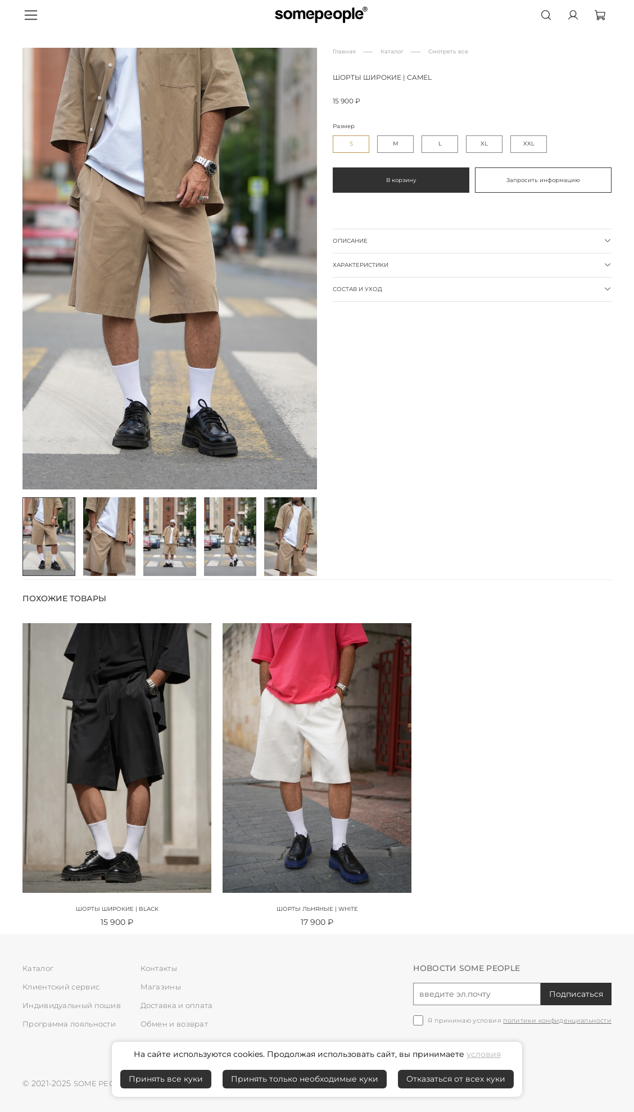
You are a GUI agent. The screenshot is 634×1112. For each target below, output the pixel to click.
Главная (344, 51)
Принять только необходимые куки (304, 1079)
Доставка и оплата (179, 1005)
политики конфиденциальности (557, 1020)
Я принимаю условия (520, 1020)
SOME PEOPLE (104, 1083)
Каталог (392, 51)
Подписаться (576, 994)
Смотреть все (448, 51)
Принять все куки (166, 1079)
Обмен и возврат (177, 1024)
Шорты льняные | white (317, 909)
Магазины (162, 987)
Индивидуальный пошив (75, 1005)
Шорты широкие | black (117, 909)
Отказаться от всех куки (455, 1079)
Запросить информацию (543, 180)
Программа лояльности (73, 1024)
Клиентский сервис (64, 987)
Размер (344, 126)
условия (484, 1054)
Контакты (160, 968)
